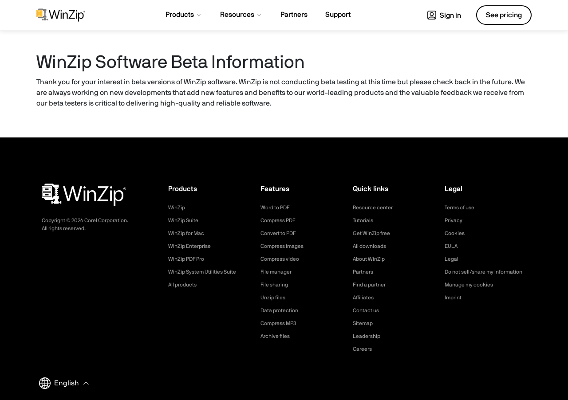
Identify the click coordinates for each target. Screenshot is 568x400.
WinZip (177, 207)
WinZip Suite (185, 220)
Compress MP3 (281, 323)
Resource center (376, 207)
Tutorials (364, 220)
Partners (365, 272)
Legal (452, 259)
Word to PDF (277, 207)
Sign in (444, 15)
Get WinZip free (374, 233)
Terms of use (462, 207)
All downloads (372, 246)
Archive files (277, 336)
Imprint (454, 307)
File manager (278, 272)
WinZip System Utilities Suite (207, 272)
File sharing (276, 285)
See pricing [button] (504, 15)
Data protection (282, 310)
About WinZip (371, 259)
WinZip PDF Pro (189, 259)
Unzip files (274, 297)
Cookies (456, 233)
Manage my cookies (473, 294)
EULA (452, 246)
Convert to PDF (281, 233)
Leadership (368, 336)
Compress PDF (281, 220)
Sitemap (364, 323)
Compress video (282, 259)
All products (184, 285)
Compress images (285, 246)
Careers (364, 349)
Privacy (455, 220)
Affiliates (365, 297)
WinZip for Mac (189, 233)
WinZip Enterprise (192, 246)
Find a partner (372, 285)
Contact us (368, 310)
